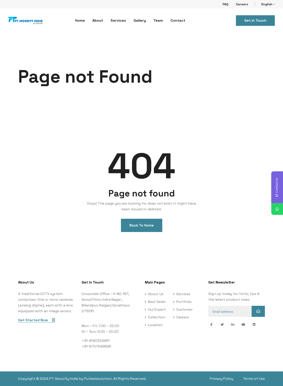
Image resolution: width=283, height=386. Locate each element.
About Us (155, 294)
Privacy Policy (221, 378)
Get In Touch (255, 20)
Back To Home (141, 225)
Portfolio (184, 301)
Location (155, 325)
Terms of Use (254, 378)
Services (118, 20)
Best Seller (157, 301)
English (268, 4)
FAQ (225, 4)
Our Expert (157, 309)
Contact (177, 20)
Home (80, 20)
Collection (156, 317)
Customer (184, 309)
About (97, 20)
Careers (242, 4)
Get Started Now (36, 320)
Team (158, 20)
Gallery (140, 20)
